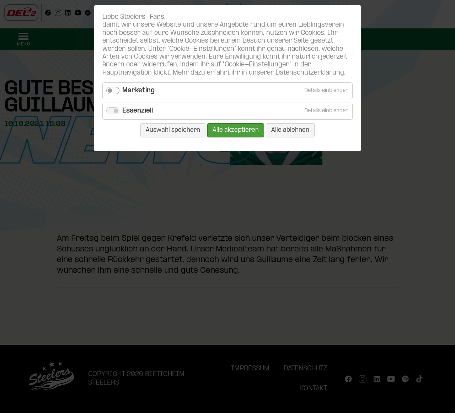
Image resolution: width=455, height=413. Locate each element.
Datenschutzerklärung (309, 73)
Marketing (138, 90)
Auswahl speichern (173, 130)
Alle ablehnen (290, 130)
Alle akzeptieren (236, 130)
